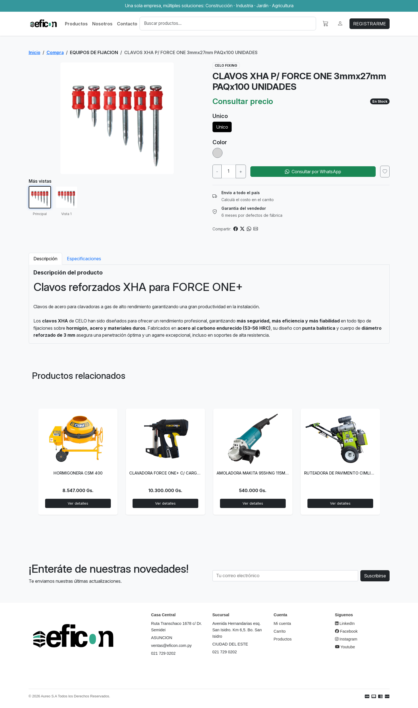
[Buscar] (228, 23)
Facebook (346, 631)
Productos (76, 24)
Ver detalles (78, 503)
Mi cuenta (282, 623)
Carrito (280, 631)
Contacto (127, 24)
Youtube (345, 647)
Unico (222, 127)
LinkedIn (345, 623)
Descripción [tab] (45, 258)
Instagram (346, 639)
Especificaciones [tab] (84, 258)
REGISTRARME (369, 24)
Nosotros (102, 24)
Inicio (34, 52)
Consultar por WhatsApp (313, 171)
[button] (326, 23)
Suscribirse (375, 576)
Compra (55, 52)
